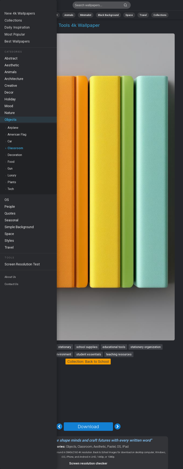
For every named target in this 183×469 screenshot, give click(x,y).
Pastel (111, 446)
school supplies (86, 347)
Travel (143, 15)
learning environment (57, 354)
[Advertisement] (88, 392)
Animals (68, 15)
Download (88, 426)
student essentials (88, 354)
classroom (22, 347)
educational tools (114, 347)
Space (129, 15)
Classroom (33, 30)
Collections (159, 15)
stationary (64, 347)
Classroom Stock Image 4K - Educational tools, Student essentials (23, 6)
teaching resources (119, 354)
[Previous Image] (59, 426)
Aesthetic (99, 446)
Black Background (108, 15)
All (25, 15)
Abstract (53, 15)
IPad (125, 446)
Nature (37, 15)
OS (119, 446)
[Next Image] (117, 426)
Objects (16, 30)
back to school (43, 347)
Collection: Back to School (88, 362)
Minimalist (85, 15)
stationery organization (145, 347)
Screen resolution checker (88, 463)
